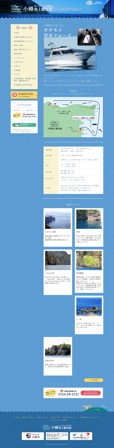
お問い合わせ (18, 62)
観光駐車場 (18, 53)
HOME (16, 33)
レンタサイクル (19, 58)
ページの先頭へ (93, 380)
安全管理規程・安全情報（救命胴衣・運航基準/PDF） (25, 79)
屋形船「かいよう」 (43, 417)
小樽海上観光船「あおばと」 (24, 37)
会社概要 (17, 70)
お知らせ (17, 66)
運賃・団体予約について (22, 49)
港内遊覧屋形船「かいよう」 (24, 41)
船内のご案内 (18, 45)
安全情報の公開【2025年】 (23, 85)
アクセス (17, 74)
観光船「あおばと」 (28, 417)
